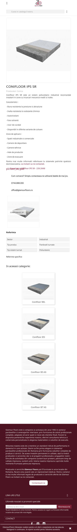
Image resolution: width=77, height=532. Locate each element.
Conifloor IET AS (38, 407)
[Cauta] (35, 11)
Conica (20, 91)
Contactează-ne (38, 483)
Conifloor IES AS (38, 372)
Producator (11, 91)
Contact (10, 518)
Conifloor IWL (38, 302)
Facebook (32, 524)
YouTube (38, 524)
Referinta (11, 232)
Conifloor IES (38, 337)
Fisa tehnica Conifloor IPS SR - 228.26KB (27, 168)
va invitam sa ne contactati (32, 164)
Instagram (44, 524)
